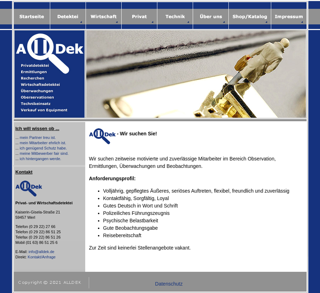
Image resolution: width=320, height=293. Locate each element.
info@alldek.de (41, 252)
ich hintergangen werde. (40, 159)
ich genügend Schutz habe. (43, 148)
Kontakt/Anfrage (42, 257)
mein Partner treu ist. (38, 137)
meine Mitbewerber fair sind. (44, 153)
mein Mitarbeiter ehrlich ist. (43, 143)
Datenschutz (169, 284)
